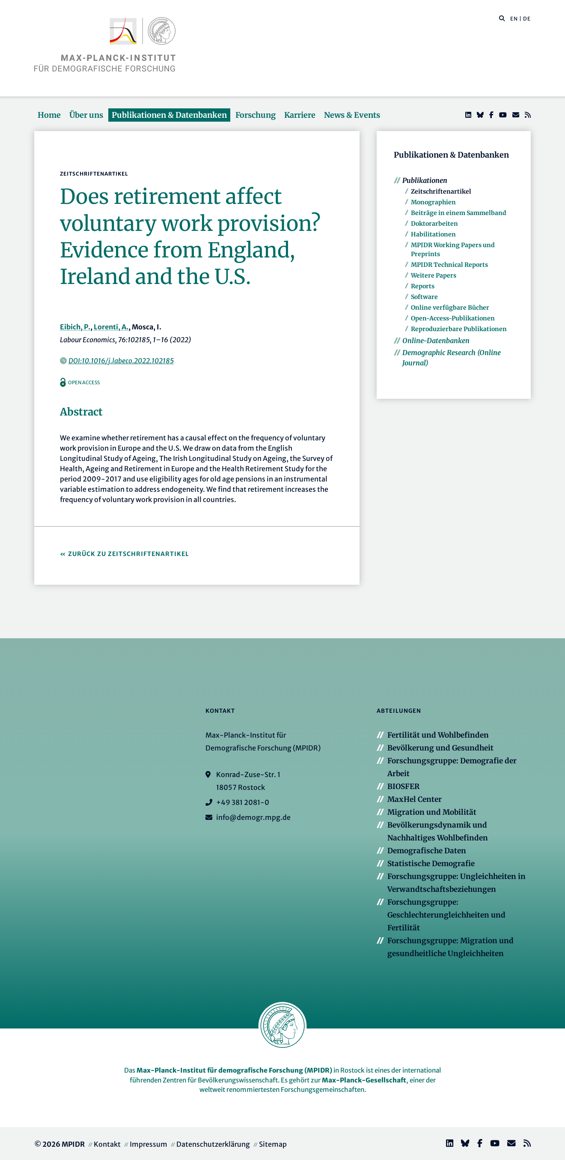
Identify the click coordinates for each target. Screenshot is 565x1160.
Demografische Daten (426, 850)
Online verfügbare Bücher (450, 307)
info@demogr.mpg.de (253, 817)
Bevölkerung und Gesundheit (440, 748)
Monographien (433, 202)
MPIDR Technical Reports (449, 265)
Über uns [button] (86, 115)
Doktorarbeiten (434, 223)
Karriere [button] (299, 115)
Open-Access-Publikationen (453, 318)
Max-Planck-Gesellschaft (364, 1080)
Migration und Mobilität (431, 812)
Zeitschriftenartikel (441, 191)
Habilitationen (433, 234)
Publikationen (424, 180)
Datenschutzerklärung (213, 1144)
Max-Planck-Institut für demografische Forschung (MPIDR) (234, 1070)
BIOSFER (403, 786)
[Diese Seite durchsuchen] (497, 19)
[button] (502, 18)
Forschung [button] (255, 115)
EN (514, 18)
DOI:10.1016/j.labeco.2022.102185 (121, 360)
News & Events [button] (352, 115)
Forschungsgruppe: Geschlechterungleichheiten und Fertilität (446, 915)
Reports (422, 286)
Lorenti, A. (111, 327)
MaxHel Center (414, 799)
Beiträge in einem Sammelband (458, 213)
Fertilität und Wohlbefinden (438, 735)
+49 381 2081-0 (242, 802)
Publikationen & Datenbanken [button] (169, 115)
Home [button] (49, 115)
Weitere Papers (433, 275)
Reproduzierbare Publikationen (459, 329)
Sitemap (273, 1144)
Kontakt (107, 1144)
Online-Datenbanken (436, 340)
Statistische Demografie (431, 863)
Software (424, 297)
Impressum (148, 1144)
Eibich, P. (75, 327)
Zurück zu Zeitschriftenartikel (128, 554)
